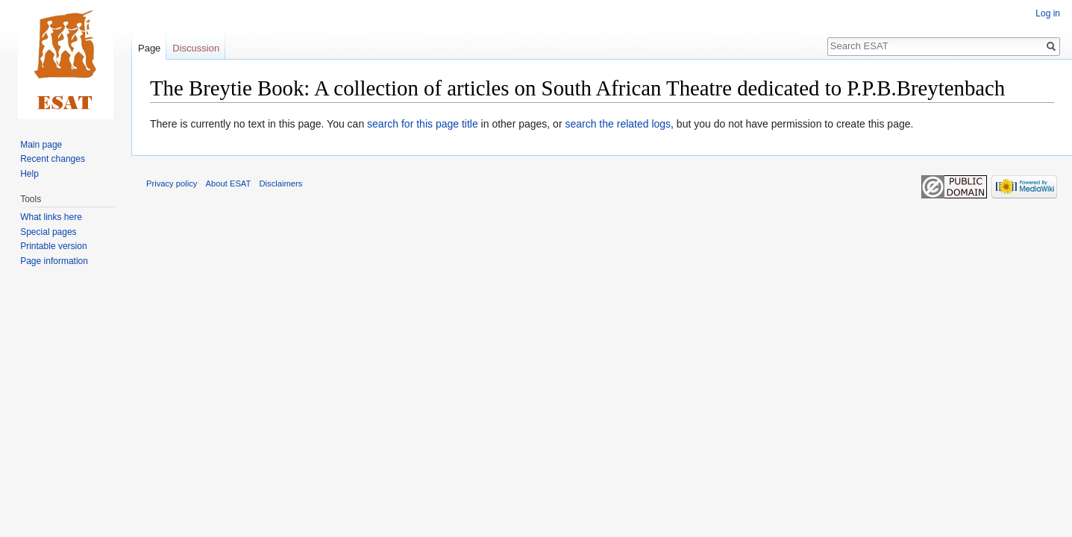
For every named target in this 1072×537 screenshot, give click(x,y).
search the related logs (618, 124)
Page (149, 48)
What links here (51, 217)
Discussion (195, 48)
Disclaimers (281, 183)
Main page (41, 144)
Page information (54, 261)
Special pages (48, 232)
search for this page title (422, 124)
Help (29, 174)
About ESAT (228, 183)
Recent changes (52, 159)
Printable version (53, 246)
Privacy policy (171, 183)
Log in (1047, 13)
